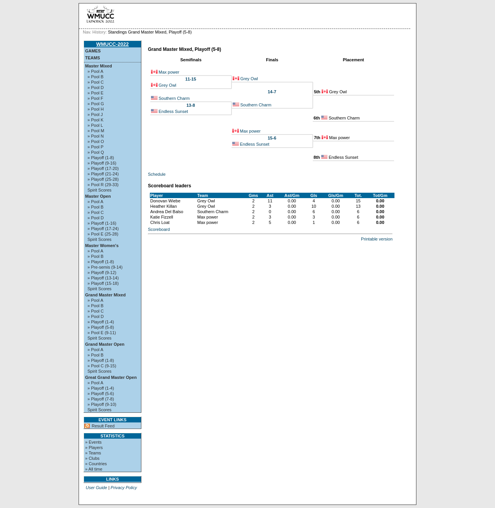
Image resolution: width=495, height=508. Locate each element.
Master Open (98, 196)
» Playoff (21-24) (103, 174)
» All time (93, 469)
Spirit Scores (99, 190)
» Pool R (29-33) (103, 184)
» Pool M (95, 130)
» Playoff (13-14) (103, 278)
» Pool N (95, 136)
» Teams (93, 453)
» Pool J (95, 114)
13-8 (190, 105)
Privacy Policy (124, 487)
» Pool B (95, 76)
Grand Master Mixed (105, 295)
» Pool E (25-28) (102, 234)
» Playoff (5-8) (100, 327)
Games (93, 51)
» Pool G (95, 103)
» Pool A (95, 71)
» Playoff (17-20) (103, 168)
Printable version (377, 239)
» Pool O (95, 141)
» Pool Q (95, 152)
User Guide (96, 487)
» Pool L (95, 125)
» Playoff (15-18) (103, 283)
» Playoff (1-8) (100, 157)
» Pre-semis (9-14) (104, 267)
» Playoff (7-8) (100, 399)
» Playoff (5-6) (100, 393)
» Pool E (95, 93)
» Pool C (95, 82)
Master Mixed (98, 66)
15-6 (272, 138)
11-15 (190, 79)
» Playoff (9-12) (101, 272)
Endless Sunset (173, 111)
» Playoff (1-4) (100, 322)
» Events (93, 442)
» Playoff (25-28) (103, 179)
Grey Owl (249, 78)
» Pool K (95, 120)
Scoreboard (159, 229)
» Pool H (95, 109)
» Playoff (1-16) (101, 223)
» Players (94, 447)
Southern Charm (174, 98)
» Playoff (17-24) (103, 228)
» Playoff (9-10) (101, 404)
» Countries (96, 463)
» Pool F (95, 98)
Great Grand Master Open (111, 377)
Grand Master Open (104, 344)
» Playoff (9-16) (101, 163)
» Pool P (95, 147)
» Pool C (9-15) (101, 365)
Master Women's (102, 245)
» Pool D (95, 87)
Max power (169, 72)
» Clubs (92, 458)
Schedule (157, 174)
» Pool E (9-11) (101, 332)
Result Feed (103, 426)
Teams (92, 58)
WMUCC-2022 (112, 44)
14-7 (272, 91)
